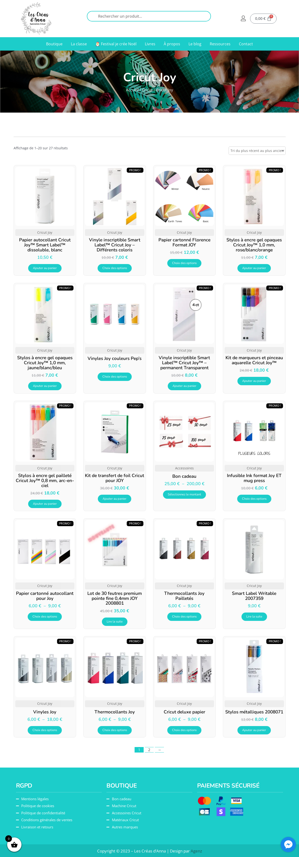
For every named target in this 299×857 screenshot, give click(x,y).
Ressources (220, 44)
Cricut (147, 90)
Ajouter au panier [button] (45, 268)
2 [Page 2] (149, 749)
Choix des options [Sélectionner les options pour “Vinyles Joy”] (44, 730)
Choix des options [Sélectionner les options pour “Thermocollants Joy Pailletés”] (184, 616)
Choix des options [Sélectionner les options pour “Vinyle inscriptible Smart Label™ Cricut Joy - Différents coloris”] (114, 268)
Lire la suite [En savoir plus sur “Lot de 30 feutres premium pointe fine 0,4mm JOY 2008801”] (115, 621)
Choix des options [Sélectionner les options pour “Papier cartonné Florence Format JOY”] (184, 263)
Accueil (132, 90)
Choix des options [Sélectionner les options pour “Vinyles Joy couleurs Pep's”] (114, 376)
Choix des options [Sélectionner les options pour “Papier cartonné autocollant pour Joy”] (44, 616)
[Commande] (257, 150)
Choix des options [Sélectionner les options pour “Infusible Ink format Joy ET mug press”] (254, 499)
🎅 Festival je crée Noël (115, 44)
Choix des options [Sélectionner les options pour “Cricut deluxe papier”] (184, 730)
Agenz (196, 851)
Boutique (54, 44)
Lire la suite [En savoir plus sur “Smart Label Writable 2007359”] (254, 616)
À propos (172, 44)
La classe (79, 44)
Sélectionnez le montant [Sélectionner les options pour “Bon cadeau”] (184, 494)
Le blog (195, 44)
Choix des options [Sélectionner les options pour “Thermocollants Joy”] (114, 730)
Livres (150, 44)
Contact (246, 44)
